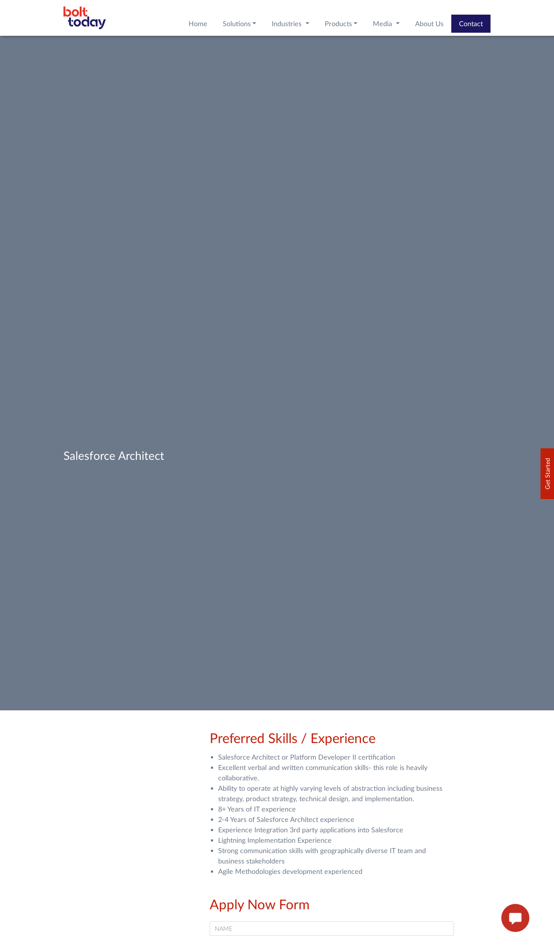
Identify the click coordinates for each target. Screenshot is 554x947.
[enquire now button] (515, 918)
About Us (429, 23)
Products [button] (338, 23)
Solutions (237, 23)
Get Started (547, 473)
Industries (288, 23)
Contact (471, 23)
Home (198, 23)
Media (383, 23)
